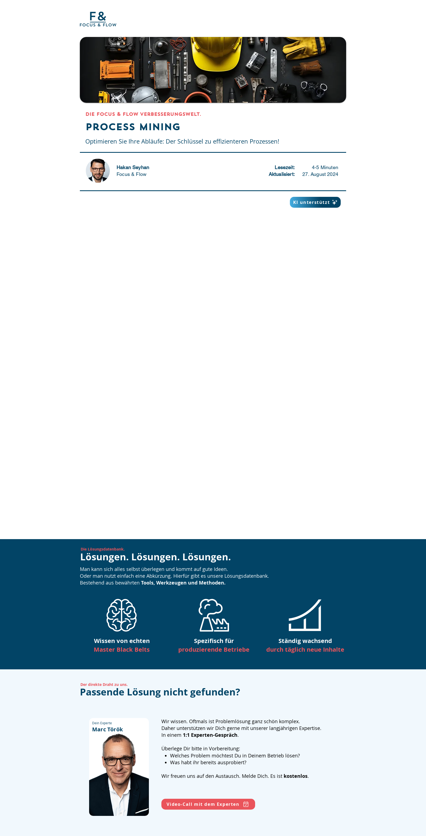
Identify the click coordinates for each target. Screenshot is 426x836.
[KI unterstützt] (315, 202)
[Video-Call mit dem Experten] (208, 804)
